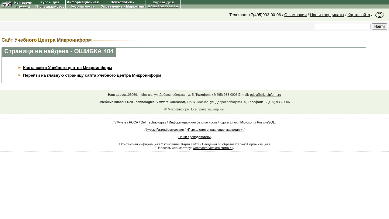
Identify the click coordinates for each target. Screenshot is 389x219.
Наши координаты (327, 14)
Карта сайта (359, 14)
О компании (295, 14)
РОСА (133, 122)
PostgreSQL (266, 122)
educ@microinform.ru (265, 94)
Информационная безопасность (193, 122)
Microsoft (246, 122)
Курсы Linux (229, 122)
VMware (120, 122)
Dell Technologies (153, 122)
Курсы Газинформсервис (165, 129)
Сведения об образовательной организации (235, 144)
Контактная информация (139, 144)
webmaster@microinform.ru (212, 148)
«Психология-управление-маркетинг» (214, 129)
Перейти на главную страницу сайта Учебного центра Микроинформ (92, 75)
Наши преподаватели (194, 137)
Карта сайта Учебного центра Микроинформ (67, 67)
